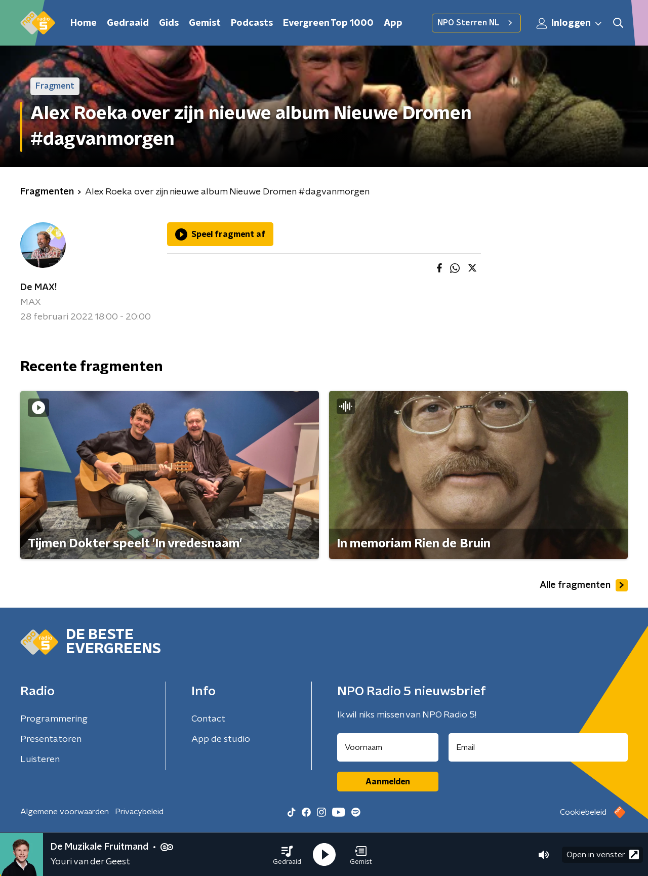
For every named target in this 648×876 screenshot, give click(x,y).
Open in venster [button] (602, 854)
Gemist (205, 23)
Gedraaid (128, 23)
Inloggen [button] (569, 23)
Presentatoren (51, 739)
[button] (287, 855)
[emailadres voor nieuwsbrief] (538, 747)
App (393, 23)
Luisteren (40, 759)
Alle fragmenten (584, 585)
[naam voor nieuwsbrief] (387, 747)
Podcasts (252, 23)
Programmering (54, 719)
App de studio (220, 739)
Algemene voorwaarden (64, 812)
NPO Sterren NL (476, 23)
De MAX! (38, 287)
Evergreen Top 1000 (328, 23)
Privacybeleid (139, 812)
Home (83, 23)
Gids (169, 23)
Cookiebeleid (583, 812)
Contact (208, 719)
